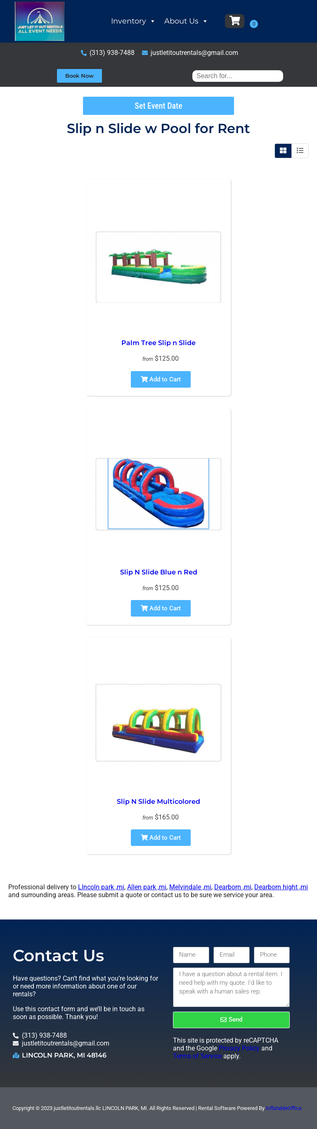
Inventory (133, 21)
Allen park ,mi (146, 887)
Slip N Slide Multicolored (158, 801)
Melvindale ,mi (190, 887)
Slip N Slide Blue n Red (158, 572)
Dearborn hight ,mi (281, 887)
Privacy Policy (239, 1048)
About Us (186, 21)
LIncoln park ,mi (101, 887)
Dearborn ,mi (232, 887)
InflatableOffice (284, 1108)
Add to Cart (161, 379)
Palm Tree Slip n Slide (158, 343)
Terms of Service (197, 1056)
